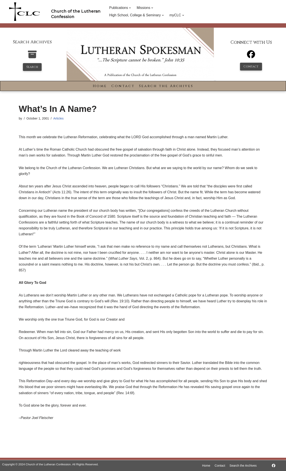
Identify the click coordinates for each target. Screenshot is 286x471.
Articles (58, 118)
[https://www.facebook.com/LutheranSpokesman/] (273, 466)
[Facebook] (251, 56)
